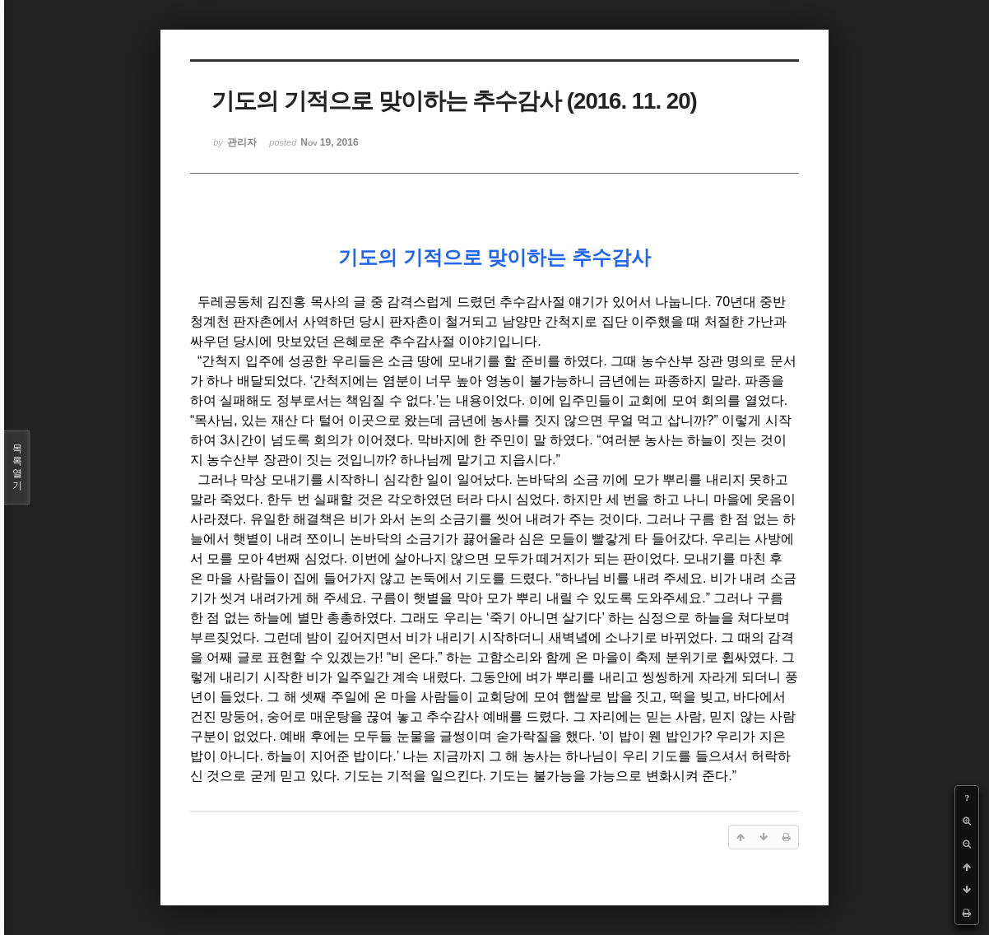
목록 (17, 467)
